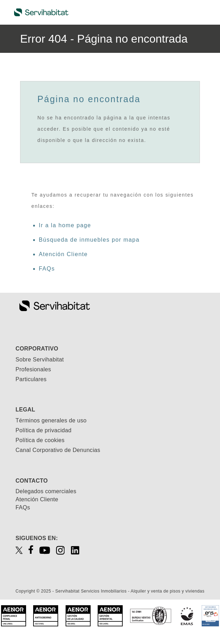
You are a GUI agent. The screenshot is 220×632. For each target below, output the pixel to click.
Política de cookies (40, 440)
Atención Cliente (63, 254)
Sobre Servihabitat (40, 360)
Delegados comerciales (46, 491)
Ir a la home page (65, 225)
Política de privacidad (44, 430)
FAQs (47, 269)
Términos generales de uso (51, 420)
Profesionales (33, 369)
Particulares (31, 379)
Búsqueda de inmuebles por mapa (89, 240)
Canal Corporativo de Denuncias (58, 450)
